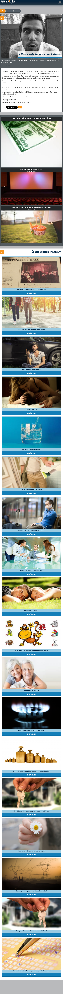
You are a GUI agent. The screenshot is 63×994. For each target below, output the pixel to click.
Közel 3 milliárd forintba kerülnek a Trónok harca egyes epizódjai (31, 118)
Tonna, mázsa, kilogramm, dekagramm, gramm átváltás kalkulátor (31, 771)
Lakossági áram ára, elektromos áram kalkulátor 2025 (31, 891)
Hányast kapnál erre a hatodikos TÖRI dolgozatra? (31, 289)
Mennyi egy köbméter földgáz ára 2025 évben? (31, 730)
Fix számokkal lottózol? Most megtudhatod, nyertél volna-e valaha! (31, 971)
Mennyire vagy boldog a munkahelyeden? (31, 570)
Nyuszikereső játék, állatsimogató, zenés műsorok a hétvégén (31, 207)
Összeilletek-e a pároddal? (31, 610)
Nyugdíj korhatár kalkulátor (31, 690)
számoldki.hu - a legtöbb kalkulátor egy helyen (7, 2)
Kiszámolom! (31, 293)
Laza (17, 11)
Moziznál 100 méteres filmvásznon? (31, 169)
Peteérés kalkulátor (31, 409)
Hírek (9, 11)
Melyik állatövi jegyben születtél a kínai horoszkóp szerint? (31, 650)
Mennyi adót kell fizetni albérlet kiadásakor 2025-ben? (31, 931)
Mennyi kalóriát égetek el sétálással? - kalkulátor (31, 329)
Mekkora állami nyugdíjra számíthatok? (31, 489)
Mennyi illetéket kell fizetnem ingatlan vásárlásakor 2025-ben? (31, 811)
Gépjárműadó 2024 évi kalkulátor (31, 369)
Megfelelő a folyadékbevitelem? (31, 449)
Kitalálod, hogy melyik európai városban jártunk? (31, 530)
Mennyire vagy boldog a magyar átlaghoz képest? (31, 851)
